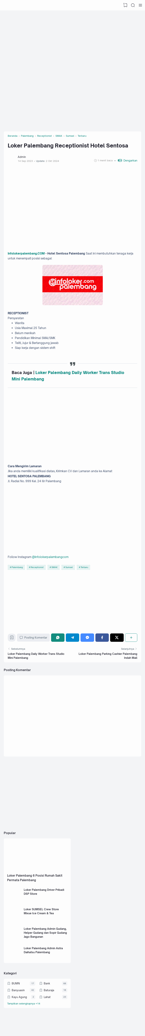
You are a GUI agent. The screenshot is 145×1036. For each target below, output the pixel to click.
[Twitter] (117, 637)
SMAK (54, 567)
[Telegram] (72, 637)
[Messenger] (87, 637)
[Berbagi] (131, 637)
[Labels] (37, 1003)
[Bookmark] (12, 638)
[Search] (133, 5)
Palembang (17, 567)
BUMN (16, 983)
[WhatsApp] (57, 637)
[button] (125, 160)
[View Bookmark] (125, 5)
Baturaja (49, 990)
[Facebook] (102, 637)
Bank (47, 983)
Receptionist (37, 567)
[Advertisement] (72, 40)
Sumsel (69, 567)
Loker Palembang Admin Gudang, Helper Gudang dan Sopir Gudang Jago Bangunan (45, 932)
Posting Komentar (33, 637)
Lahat (47, 997)
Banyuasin (18, 990)
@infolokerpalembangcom (50, 557)
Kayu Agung (19, 997)
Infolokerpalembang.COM (26, 253)
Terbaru (84, 567)
